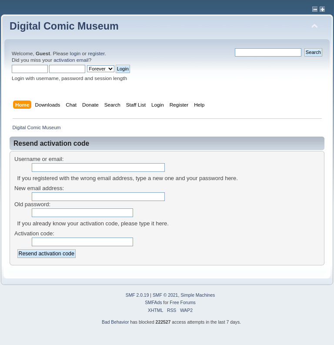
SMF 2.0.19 (137, 295)
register (96, 53)
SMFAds (153, 302)
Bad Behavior (115, 322)
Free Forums (182, 302)
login (75, 53)
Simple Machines (197, 295)
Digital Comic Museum (64, 26)
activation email (71, 60)
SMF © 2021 (165, 295)
